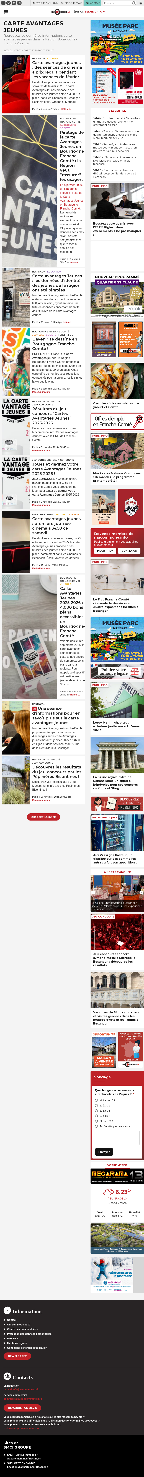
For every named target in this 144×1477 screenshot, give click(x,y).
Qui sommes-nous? (18, 1324)
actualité (53, 401)
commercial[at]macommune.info (23, 1398)
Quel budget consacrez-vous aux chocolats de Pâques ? (114, 1092)
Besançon (38, 58)
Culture (52, 58)
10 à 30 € (105, 1105)
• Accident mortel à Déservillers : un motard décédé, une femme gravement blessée (117, 121)
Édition (78, 11)
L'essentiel (117, 110)
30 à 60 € (105, 1110)
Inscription (105, 550)
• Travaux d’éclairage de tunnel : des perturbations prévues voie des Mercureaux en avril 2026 (117, 135)
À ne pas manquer (117, 872)
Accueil (8, 50)
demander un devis (22, 1408)
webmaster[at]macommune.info (22, 1428)
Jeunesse (38, 335)
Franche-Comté (42, 514)
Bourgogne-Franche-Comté (70, 120)
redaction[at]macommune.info (21, 1389)
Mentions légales (17, 1343)
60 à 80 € (105, 1116)
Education (54, 271)
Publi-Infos (65, 335)
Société (65, 128)
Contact (11, 1319)
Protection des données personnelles (29, 1333)
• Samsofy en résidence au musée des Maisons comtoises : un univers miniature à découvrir (115, 147)
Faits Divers (68, 125)
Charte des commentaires (22, 1329)
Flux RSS (12, 1338)
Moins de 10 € (107, 1100)
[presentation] (93, 892)
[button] (134, 3)
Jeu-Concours (41, 460)
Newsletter (17, 1356)
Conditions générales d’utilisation (27, 1347)
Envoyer (104, 1152)
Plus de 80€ (106, 1121)
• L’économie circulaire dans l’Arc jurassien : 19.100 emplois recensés (114, 161)
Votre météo (117, 1165)
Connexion (129, 550)
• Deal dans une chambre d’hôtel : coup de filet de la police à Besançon (114, 173)
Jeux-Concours (42, 404)
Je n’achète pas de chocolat (115, 1126)
